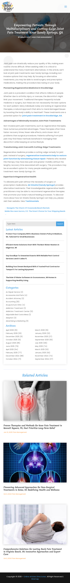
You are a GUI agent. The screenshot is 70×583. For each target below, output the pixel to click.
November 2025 (41, 336)
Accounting (10, 301)
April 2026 (10, 330)
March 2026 (40, 330)
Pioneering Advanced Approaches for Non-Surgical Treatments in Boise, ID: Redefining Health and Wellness (31, 488)
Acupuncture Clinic (14, 305)
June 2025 (10, 346)
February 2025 (11, 352)
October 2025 (11, 340)
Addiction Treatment (14, 308)
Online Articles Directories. (35, 576)
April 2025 (10, 349)
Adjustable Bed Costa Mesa (17, 314)
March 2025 (40, 349)
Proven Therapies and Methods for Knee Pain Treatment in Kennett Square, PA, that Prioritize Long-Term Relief (33, 427)
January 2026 (40, 333)
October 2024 (11, 359)
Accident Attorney (13, 298)
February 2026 (12, 333)
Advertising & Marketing (15, 321)
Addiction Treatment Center (18, 311)
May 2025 (39, 346)
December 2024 (12, 356)
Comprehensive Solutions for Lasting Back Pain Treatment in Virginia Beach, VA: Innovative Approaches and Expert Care (33, 552)
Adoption (9, 318)
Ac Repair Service (13, 292)
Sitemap (35, 579)
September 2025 (42, 340)
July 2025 (39, 343)
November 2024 (41, 356)
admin (22, 37)
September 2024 (42, 359)
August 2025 (11, 343)
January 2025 (40, 352)
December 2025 (12, 336)
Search (60, 224)
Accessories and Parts (15, 295)
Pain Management (44, 37)
